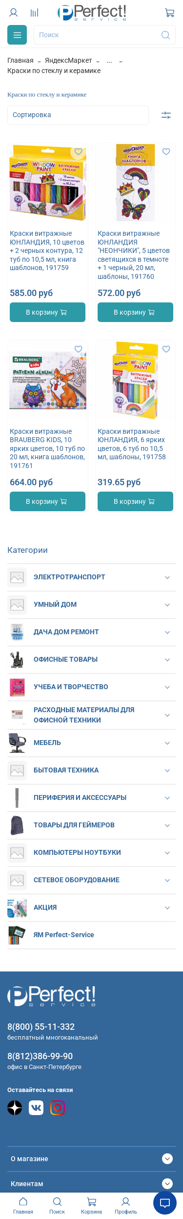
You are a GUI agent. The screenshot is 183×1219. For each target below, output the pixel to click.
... (109, 60)
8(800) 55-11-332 (41, 1026)
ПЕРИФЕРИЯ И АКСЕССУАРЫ (80, 797)
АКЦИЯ (45, 907)
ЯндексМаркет (68, 60)
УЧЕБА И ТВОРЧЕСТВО (71, 687)
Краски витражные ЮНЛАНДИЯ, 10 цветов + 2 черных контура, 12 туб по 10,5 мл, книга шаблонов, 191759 (47, 250)
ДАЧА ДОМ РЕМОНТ (66, 632)
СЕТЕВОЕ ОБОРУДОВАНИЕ (77, 880)
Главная (20, 60)
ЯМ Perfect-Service (64, 935)
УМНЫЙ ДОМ (55, 604)
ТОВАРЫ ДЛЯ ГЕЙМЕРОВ (74, 825)
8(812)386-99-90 (40, 1056)
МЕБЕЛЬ (47, 742)
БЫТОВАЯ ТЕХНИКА (66, 770)
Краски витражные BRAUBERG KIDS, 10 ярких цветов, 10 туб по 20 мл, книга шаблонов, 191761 (47, 448)
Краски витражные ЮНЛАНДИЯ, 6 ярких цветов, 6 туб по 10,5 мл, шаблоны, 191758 (132, 444)
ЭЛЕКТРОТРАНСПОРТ (69, 577)
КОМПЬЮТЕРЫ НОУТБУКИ (77, 852)
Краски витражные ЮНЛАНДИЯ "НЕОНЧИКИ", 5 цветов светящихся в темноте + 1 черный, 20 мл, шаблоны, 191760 (134, 254)
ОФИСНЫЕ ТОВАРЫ (66, 659)
